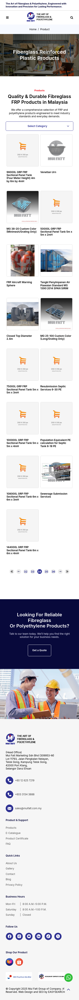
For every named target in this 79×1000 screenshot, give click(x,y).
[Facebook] (9, 936)
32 (25, 571)
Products (11, 827)
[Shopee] (19, 962)
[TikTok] (48, 936)
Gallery (10, 868)
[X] (58, 936)
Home (33, 29)
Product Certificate (17, 838)
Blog (8, 879)
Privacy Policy (14, 884)
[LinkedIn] (38, 936)
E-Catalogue (13, 833)
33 (32, 571)
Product (45, 29)
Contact (10, 874)
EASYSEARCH (56, 991)
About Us (11, 863)
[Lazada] (9, 962)
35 (46, 571)
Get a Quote (39, 650)
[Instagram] (19, 936)
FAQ (8, 843)
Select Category (37, 126)
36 (53, 571)
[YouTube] (29, 936)
